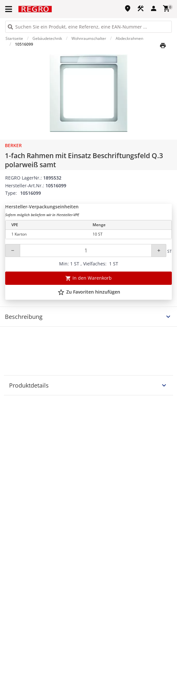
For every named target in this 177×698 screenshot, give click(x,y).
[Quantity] (86, 250)
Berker (13, 145)
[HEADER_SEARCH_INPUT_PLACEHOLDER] (88, 27)
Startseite (14, 38)
